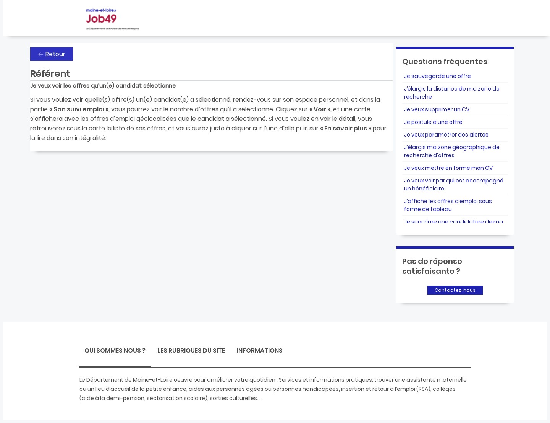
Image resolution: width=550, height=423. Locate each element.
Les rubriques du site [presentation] (191, 350)
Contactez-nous (455, 290)
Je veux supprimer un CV (436, 109)
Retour (55, 54)
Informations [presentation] (260, 350)
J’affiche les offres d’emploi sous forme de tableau (448, 205)
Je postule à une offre (433, 122)
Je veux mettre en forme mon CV (448, 168)
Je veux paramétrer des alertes (446, 134)
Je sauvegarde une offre (437, 76)
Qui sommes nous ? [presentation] (115, 350)
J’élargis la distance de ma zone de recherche (452, 93)
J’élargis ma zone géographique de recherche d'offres (452, 151)
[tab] (115, 351)
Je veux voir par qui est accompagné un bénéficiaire (453, 184)
